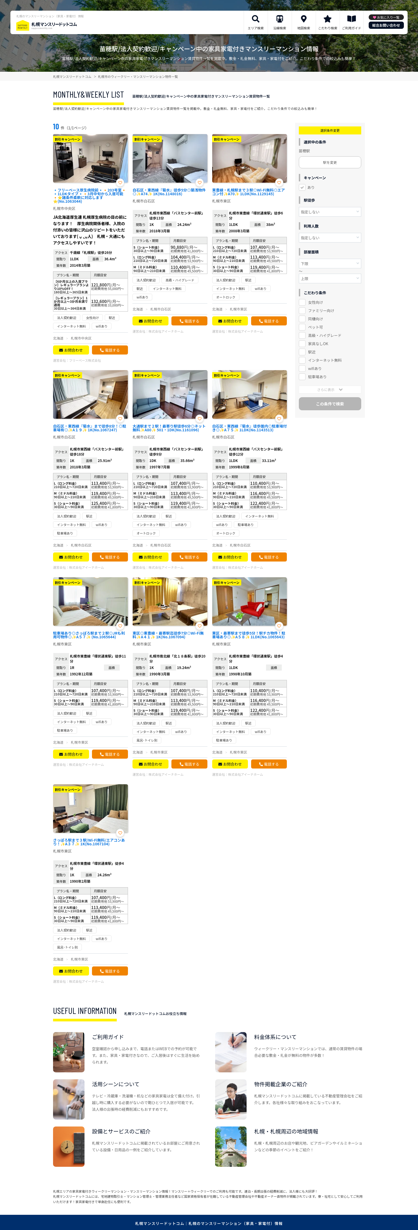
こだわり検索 (327, 28)
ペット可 (315, 327)
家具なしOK (318, 343)
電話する (112, 350)
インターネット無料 (325, 360)
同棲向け (315, 318)
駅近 (312, 352)
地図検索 (303, 28)
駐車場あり (317, 376)
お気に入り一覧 (388, 17)
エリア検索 (256, 28)
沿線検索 (279, 28)
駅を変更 (330, 162)
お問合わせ (73, 350)
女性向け (315, 302)
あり (311, 187)
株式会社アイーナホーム (165, 331)
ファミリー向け (321, 310)
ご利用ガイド (351, 28)
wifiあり (315, 368)
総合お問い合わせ (386, 25)
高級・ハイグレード (324, 335)
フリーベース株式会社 (85, 360)
